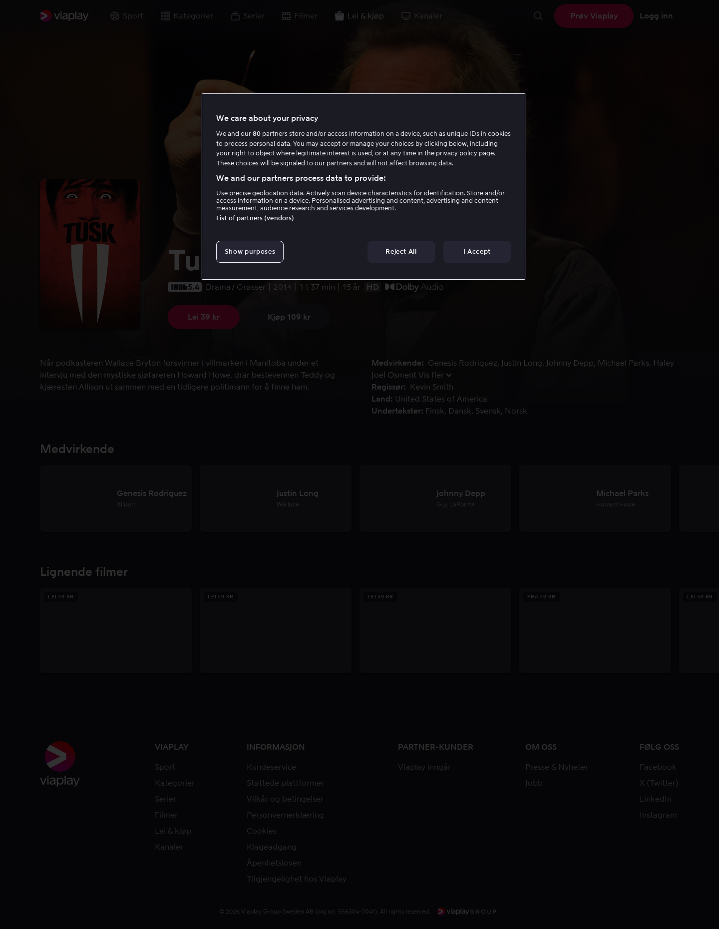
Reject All (401, 251)
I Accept (477, 251)
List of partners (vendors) (255, 218)
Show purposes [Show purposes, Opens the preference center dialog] (250, 251)
